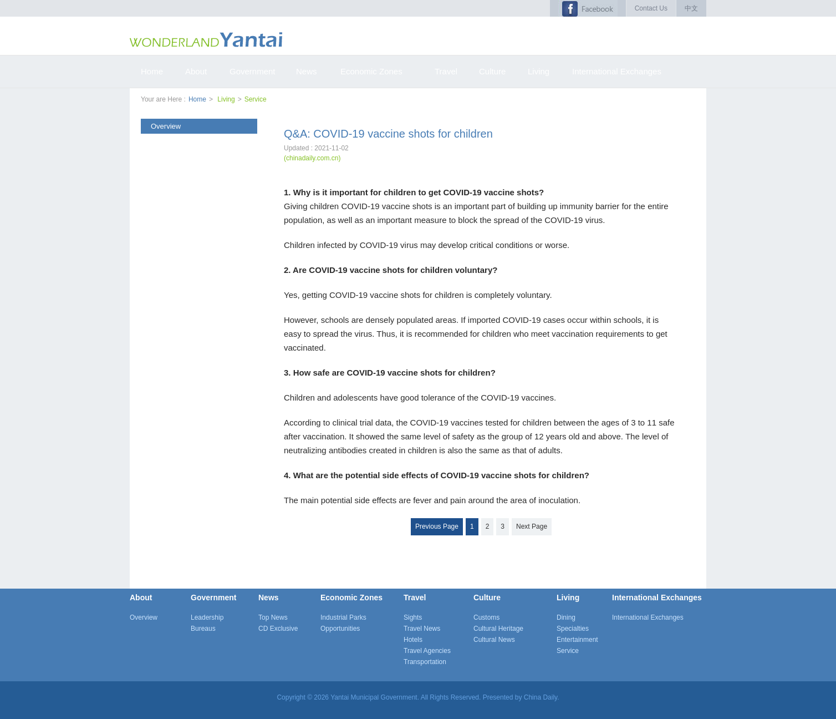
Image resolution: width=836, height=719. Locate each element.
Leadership (207, 617)
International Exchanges (657, 597)
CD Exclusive (278, 628)
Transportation (425, 662)
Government (213, 597)
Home (197, 99)
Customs (486, 617)
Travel (415, 597)
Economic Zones (351, 597)
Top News (273, 617)
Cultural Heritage (498, 628)
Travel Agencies (427, 651)
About (141, 597)
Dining (566, 617)
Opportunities (340, 628)
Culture (487, 597)
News (268, 597)
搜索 (699, 39)
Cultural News (494, 640)
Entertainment (577, 640)
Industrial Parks (343, 617)
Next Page (531, 526)
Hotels (413, 640)
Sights (413, 617)
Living (226, 99)
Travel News (422, 628)
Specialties (573, 628)
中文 (691, 8)
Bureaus (203, 628)
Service (255, 99)
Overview (143, 617)
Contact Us (651, 8)
